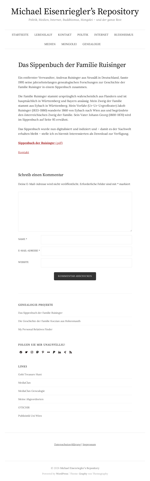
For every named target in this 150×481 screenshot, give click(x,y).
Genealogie (92, 44)
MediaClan (24, 382)
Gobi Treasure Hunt (30, 374)
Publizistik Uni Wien (30, 415)
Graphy (83, 473)
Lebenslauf (43, 34)
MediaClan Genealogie (31, 390)
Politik (82, 34)
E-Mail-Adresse (29, 250)
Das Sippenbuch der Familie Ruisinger (40, 312)
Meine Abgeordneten (31, 399)
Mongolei (69, 44)
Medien (50, 44)
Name (22, 239)
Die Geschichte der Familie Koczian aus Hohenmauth (49, 321)
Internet (101, 34)
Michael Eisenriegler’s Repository (75, 11)
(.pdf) (40, 143)
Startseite (20, 34)
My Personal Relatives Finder (35, 329)
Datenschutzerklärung (67, 444)
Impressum (89, 444)
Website (23, 262)
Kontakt (65, 34)
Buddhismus (123, 34)
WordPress (62, 473)
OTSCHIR (24, 407)
